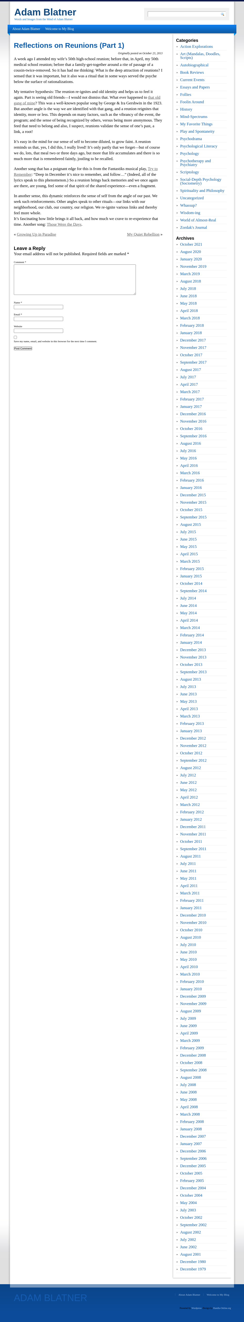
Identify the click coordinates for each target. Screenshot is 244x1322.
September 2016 (193, 436)
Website (18, 326)
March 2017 (190, 392)
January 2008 (191, 1129)
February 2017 (192, 399)
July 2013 (188, 686)
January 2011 (191, 908)
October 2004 (191, 1195)
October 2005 (191, 1173)
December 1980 (193, 1261)
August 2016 (190, 443)
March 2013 (190, 716)
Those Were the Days (64, 224)
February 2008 (192, 1121)
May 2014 (188, 613)
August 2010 (190, 937)
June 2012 (188, 782)
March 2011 (190, 893)
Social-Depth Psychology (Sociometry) (200, 181)
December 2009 (193, 996)
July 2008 (188, 1085)
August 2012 (190, 768)
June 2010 (188, 952)
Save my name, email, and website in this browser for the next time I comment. (55, 341)
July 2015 (188, 532)
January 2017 (191, 406)
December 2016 (193, 414)
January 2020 (191, 259)
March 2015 (190, 561)
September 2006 (193, 1158)
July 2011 (188, 863)
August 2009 (190, 1011)
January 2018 (191, 333)
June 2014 (188, 605)
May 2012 (188, 790)
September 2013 (193, 672)
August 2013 (190, 679)
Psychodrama (191, 139)
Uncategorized (192, 198)
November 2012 (193, 745)
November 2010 (193, 922)
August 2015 (190, 524)
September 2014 (193, 591)
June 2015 (188, 539)
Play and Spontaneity (197, 131)
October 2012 (191, 753)
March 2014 (190, 627)
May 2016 (188, 458)
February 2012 (192, 812)
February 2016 (192, 480)
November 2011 (193, 834)
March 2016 (190, 473)
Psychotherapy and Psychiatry (195, 163)
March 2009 (190, 1040)
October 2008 (191, 1062)
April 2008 (189, 1107)
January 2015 (191, 576)
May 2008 (188, 1099)
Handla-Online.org (222, 1308)
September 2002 (193, 1225)
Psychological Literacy (198, 146)
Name (18, 302)
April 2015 (189, 554)
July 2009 (188, 1018)
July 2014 (188, 598)
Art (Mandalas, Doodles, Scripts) (200, 56)
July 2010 (188, 944)
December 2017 (193, 340)
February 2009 (192, 1048)
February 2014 (192, 635)
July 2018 (188, 288)
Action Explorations (196, 46)
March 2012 (190, 804)
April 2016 (189, 465)
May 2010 (188, 959)
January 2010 (191, 989)
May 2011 (188, 878)
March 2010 (190, 974)
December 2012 (193, 738)
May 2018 (188, 303)
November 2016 (193, 421)
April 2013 (189, 709)
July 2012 (188, 775)
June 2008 (188, 1092)
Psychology (189, 153)
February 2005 (192, 1180)
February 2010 (192, 981)
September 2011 (193, 849)
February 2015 (192, 568)
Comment (20, 262)
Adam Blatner (45, 12)
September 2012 (193, 760)
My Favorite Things (196, 124)
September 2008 (193, 1070)
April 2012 (189, 797)
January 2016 (191, 487)
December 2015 (193, 495)
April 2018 (189, 310)
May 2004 (188, 1202)
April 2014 (189, 620)
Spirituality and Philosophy (202, 190)
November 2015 (193, 502)
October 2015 (191, 509)
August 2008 (190, 1077)
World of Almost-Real (198, 220)
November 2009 (193, 1003)
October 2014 (191, 583)
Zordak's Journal (193, 227)
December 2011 (193, 826)
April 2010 (189, 967)
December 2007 (193, 1136)
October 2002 (191, 1217)
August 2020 (190, 251)
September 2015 (193, 517)
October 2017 (191, 355)
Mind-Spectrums (193, 116)
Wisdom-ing (190, 212)
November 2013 (193, 657)
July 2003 (188, 1210)
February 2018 (192, 325)
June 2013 (188, 694)
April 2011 (189, 885)
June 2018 (188, 296)
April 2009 (189, 1033)
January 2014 (191, 642)
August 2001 (190, 1254)
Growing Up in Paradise (36, 234)
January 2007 (191, 1144)
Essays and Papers (195, 87)
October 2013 (191, 664)
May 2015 (188, 546)
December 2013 (193, 650)
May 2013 (188, 701)
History (186, 109)
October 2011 (191, 841)
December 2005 (193, 1166)
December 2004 (193, 1188)
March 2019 (190, 274)
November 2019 (193, 266)
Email (18, 314)
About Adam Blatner (26, 29)
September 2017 (193, 362)
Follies (185, 94)
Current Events (192, 80)
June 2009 (188, 1026)
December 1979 (193, 1269)
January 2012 (191, 819)
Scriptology (189, 172)
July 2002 (188, 1239)
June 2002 (188, 1247)
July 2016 (188, 451)
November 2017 (193, 347)
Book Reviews (192, 72)
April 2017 (189, 384)
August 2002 (190, 1232)
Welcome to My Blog (59, 29)
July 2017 (188, 377)
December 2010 (193, 915)
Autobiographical (194, 65)
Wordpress (197, 1308)
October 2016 (191, 428)
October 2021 (191, 244)
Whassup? (188, 205)
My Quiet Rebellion (143, 234)
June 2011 (188, 871)
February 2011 (192, 900)
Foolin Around (192, 102)
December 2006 (193, 1151)
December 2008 (193, 1055)
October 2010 (191, 930)
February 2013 (192, 723)
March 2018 (190, 318)
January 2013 (191, 731)
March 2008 (190, 1114)
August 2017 (190, 369)
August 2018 (190, 281)
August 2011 (190, 856)
